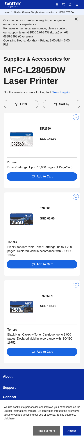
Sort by (61, 104)
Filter (21, 104)
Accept (71, 430)
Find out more (46, 430)
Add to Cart (42, 176)
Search (70, 5)
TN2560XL (47, 296)
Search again (60, 92)
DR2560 (45, 128)
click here (9, 418)
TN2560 (45, 208)
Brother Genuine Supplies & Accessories (34, 12)
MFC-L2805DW (66, 12)
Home (7, 12)
